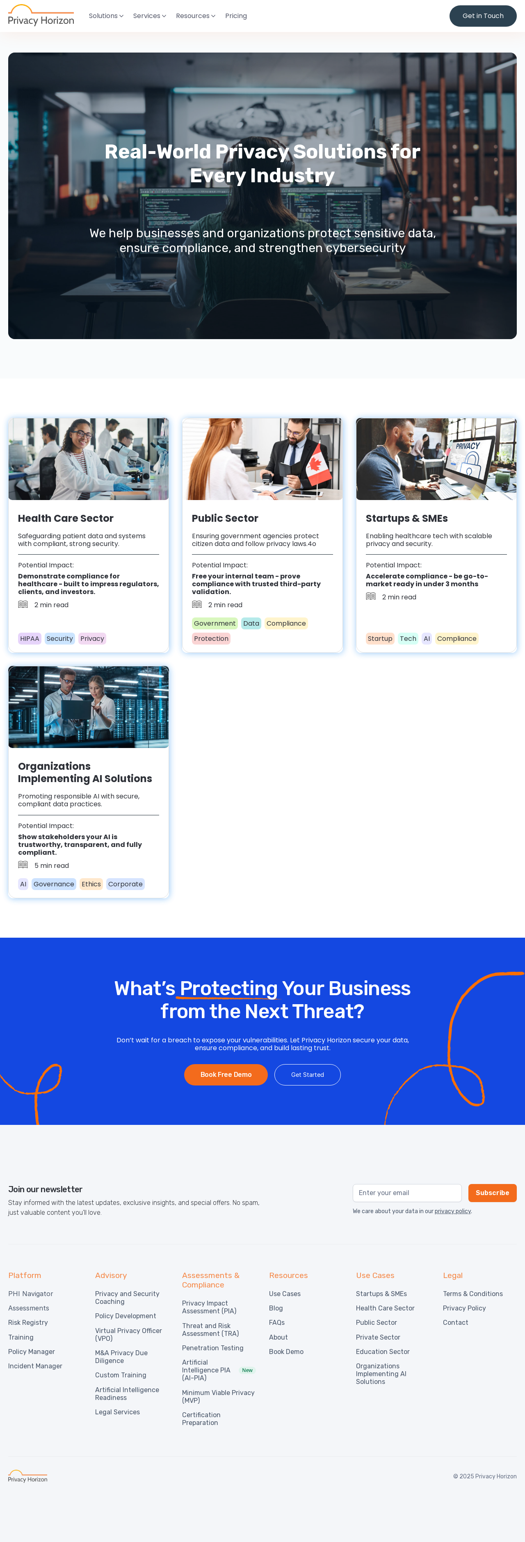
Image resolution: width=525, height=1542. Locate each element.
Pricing (236, 16)
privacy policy (453, 1211)
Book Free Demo (226, 1074)
